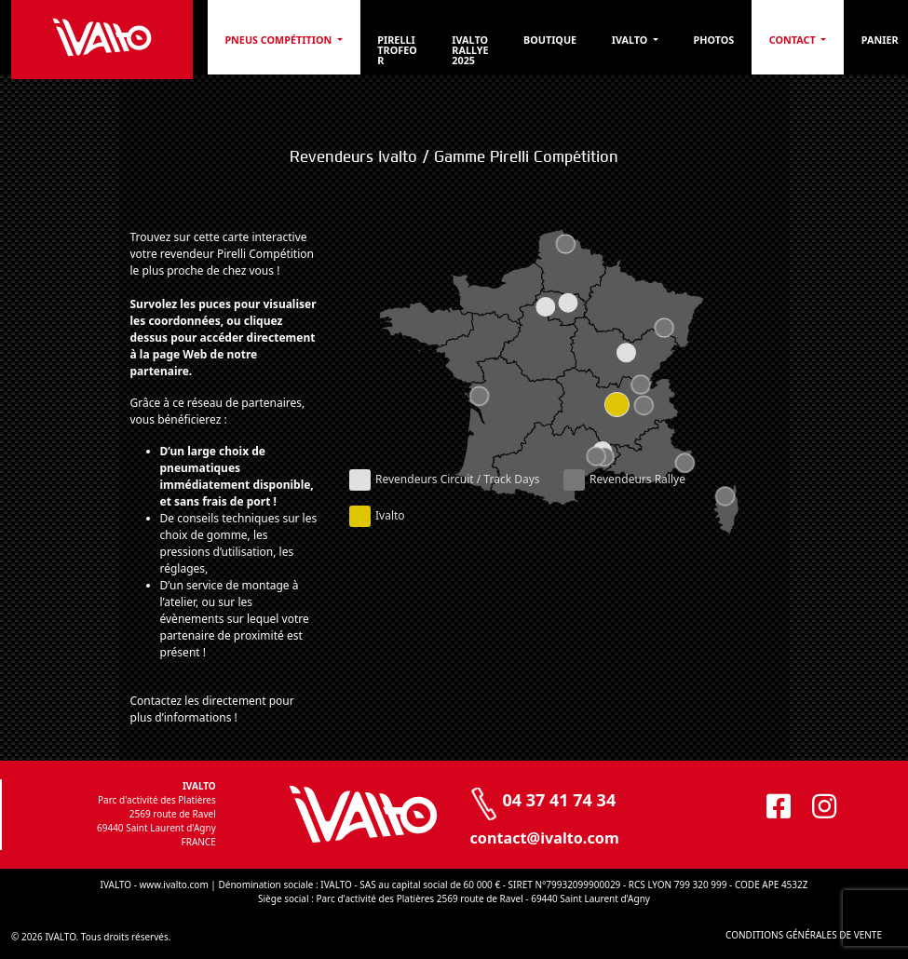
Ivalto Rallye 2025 (470, 50)
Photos (713, 40)
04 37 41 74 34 (560, 800)
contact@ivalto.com (544, 838)
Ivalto (631, 40)
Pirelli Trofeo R (396, 50)
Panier (880, 40)
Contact (794, 40)
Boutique (549, 40)
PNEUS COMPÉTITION (279, 40)
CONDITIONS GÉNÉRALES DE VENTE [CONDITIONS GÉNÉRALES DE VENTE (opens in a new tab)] (803, 934)
